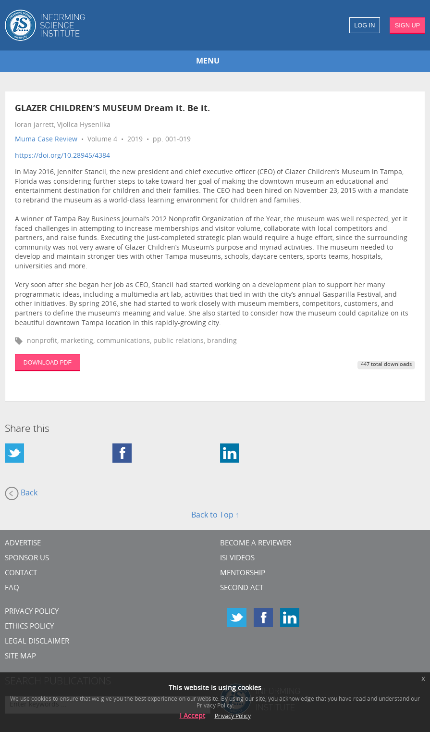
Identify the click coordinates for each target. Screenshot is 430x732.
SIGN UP (407, 25)
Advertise (23, 543)
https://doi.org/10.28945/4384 (62, 156)
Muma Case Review (46, 139)
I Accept (192, 716)
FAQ (12, 588)
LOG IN (364, 25)
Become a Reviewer (255, 543)
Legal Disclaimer (37, 641)
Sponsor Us (27, 558)
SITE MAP (20, 656)
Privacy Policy (32, 612)
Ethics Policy (29, 627)
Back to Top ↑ (215, 515)
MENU (208, 61)
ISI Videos (237, 558)
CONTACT (21, 573)
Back (21, 493)
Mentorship (242, 573)
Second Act (241, 588)
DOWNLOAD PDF (48, 362)
